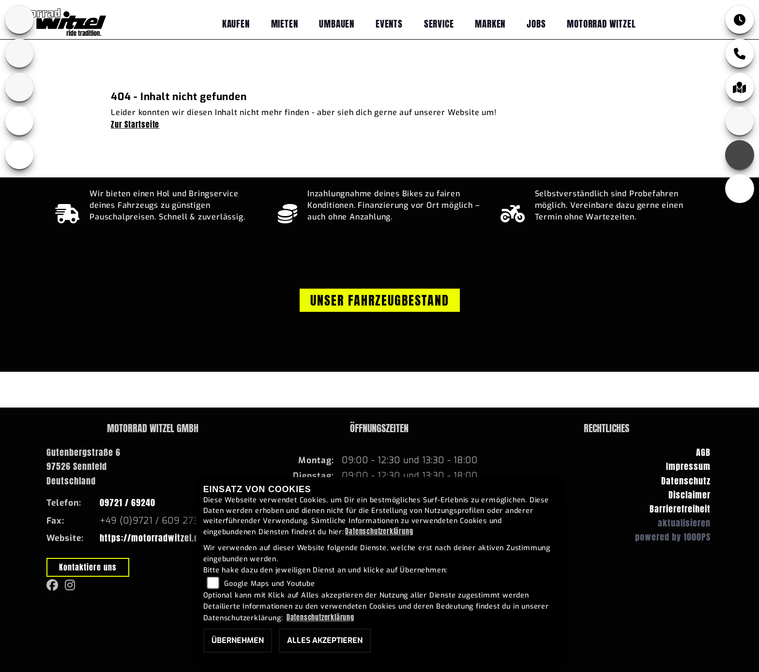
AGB (703, 452)
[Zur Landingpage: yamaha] (19, 53)
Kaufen (236, 23)
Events (389, 23)
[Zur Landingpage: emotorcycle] (19, 154)
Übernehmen (238, 640)
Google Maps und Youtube (269, 583)
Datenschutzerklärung (379, 531)
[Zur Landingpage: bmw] (19, 19)
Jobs (536, 23)
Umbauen (336, 23)
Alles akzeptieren (325, 640)
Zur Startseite (135, 124)
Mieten (284, 23)
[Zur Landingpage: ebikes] (19, 120)
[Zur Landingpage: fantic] (19, 87)
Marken (490, 23)
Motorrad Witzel (601, 23)
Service (439, 23)
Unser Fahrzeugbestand (379, 300)
